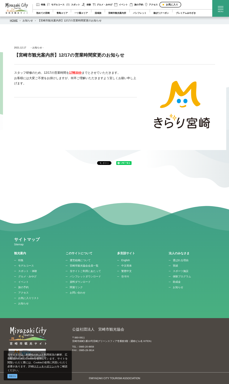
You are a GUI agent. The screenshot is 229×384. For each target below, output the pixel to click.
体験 (86, 4)
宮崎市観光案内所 (117, 13)
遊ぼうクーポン (161, 13)
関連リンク (76, 287)
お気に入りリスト (28, 298)
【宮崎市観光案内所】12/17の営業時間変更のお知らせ (70, 20)
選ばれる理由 (180, 260)
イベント (121, 4)
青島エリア (62, 13)
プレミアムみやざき (186, 13)
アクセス (151, 4)
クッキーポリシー (46, 366)
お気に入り (172, 4)
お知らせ (28, 20)
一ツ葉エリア (81, 13)
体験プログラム (182, 276)
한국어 (125, 276)
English (125, 260)
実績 (175, 265)
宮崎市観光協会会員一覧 (84, 265)
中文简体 (126, 265)
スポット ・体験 (27, 271)
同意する (12, 376)
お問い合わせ (77, 292)
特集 (40, 4)
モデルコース (56, 4)
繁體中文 (126, 271)
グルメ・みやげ (102, 4)
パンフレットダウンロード (85, 276)
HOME (14, 20)
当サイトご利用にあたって (85, 271)
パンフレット (139, 13)
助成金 (177, 281)
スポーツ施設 (180, 271)
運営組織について (80, 260)
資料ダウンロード (80, 281)
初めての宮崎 (43, 13)
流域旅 (98, 13)
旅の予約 (136, 4)
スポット (73, 4)
